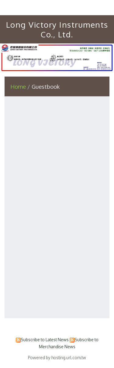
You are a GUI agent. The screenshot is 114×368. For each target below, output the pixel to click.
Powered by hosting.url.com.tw (57, 357)
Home (18, 86)
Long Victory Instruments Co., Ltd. (57, 29)
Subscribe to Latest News (45, 339)
